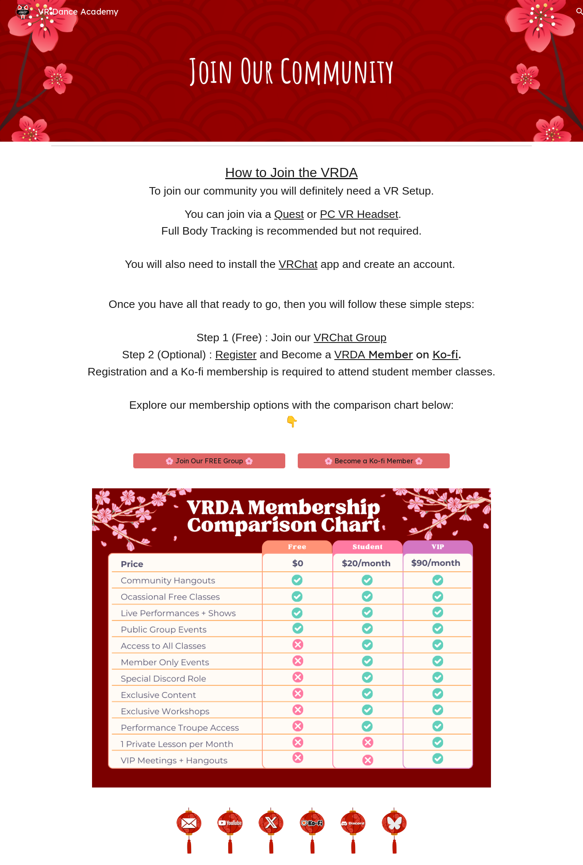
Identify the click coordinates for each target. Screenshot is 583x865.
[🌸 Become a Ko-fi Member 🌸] (373, 461)
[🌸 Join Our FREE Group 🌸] (209, 461)
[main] (291, 71)
